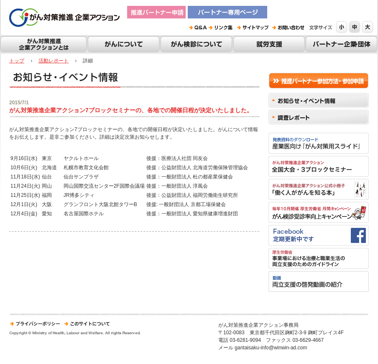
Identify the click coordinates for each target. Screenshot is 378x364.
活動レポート (53, 61)
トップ (16, 61)
